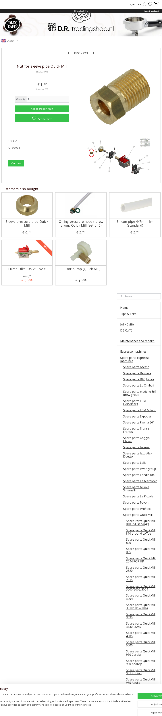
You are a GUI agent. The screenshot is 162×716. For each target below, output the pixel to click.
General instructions (27, 675)
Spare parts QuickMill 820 (140, 295)
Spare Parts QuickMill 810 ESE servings (140, 277)
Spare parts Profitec (137, 263)
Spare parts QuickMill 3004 (140, 351)
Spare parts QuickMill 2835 (140, 333)
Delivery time (135, 653)
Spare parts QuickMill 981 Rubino (140, 426)
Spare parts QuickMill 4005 (140, 389)
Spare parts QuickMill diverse (140, 463)
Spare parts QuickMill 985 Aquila (140, 435)
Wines (124, 577)
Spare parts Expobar (137, 171)
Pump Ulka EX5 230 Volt (19, 270)
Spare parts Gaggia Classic (136, 194)
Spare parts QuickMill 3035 (140, 370)
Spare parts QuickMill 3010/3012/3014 (140, 361)
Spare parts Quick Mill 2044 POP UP (141, 314)
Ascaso (27, 683)
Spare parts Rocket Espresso (136, 485)
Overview (16, 168)
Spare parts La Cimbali (138, 140)
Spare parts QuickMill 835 (140, 305)
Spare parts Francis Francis (136, 184)
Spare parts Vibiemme (138, 524)
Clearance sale (130, 598)
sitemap (99, 709)
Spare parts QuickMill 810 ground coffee (140, 286)
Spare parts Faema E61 (139, 177)
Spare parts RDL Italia (138, 477)
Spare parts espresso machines (135, 113)
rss (106, 709)
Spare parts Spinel (135, 517)
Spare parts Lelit (134, 217)
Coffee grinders (131, 540)
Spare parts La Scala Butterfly (137, 509)
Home (124, 62)
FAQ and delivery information (131, 621)
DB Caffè (126, 85)
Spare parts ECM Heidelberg (134, 157)
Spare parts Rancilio (137, 471)
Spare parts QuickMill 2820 (140, 323)
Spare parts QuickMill (138, 269)
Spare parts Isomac (136, 202)
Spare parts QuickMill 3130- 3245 (140, 379)
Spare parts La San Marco (136, 494)
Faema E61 (27, 691)
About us (126, 613)
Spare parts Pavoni (136, 257)
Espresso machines (133, 106)
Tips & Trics (128, 68)
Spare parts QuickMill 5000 (140, 398)
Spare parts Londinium (139, 229)
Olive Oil (125, 587)
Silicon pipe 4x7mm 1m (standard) (96, 219)
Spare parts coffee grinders (132, 548)
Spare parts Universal (138, 530)
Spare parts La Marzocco (140, 236)
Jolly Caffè (127, 79)
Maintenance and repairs (137, 95)
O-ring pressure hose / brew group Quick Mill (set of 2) (58, 221)
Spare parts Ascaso (136, 121)
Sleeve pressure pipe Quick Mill (19, 219)
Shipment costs (135, 649)
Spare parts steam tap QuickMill (141, 454)
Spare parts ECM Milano (139, 165)
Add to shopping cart (30, 113)
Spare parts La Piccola (138, 251)
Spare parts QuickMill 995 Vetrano (140, 444)
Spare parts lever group (139, 223)
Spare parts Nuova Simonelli (136, 243)
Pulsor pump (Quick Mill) (58, 270)
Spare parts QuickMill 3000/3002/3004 (140, 342)
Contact (125, 607)
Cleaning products (132, 560)
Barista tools (129, 566)
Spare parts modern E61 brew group (139, 147)
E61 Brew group (27, 687)
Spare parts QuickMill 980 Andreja (140, 417)
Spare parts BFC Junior (138, 134)
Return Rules (135, 657)
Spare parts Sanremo (137, 502)
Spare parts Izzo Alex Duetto (137, 209)
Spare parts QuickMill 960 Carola (140, 407)
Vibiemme (27, 696)
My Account (138, 4)
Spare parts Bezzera (137, 128)
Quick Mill (27, 679)
